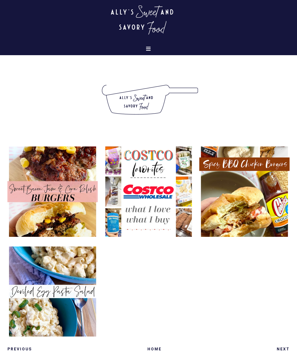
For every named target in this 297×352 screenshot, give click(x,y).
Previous (19, 349)
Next (283, 349)
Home (154, 349)
